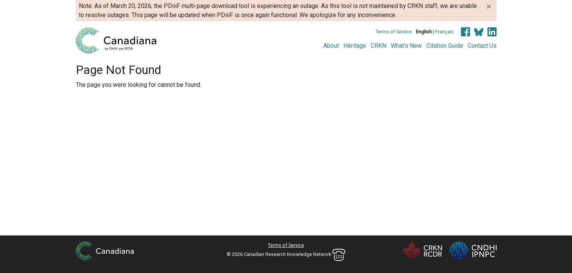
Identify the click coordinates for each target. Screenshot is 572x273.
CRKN (378, 45)
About (331, 45)
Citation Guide (444, 45)
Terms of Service (394, 32)
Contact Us (482, 45)
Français (444, 32)
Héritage (354, 45)
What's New (406, 45)
